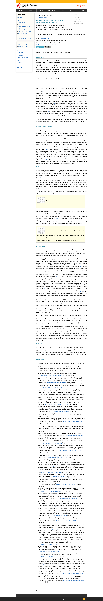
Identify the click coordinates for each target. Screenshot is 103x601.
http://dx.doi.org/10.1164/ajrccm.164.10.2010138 (53, 395)
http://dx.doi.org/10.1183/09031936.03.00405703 (50, 491)
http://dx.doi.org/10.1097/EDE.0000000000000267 (67, 498)
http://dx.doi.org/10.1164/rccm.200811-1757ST (73, 573)
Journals (31, 10)
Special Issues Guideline (23, 46)
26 (58, 276)
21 (46, 159)
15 (55, 146)
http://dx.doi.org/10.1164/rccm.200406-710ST (51, 472)
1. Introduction (41, 85)
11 (64, 104)
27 (47, 281)
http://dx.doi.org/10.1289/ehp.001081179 (48, 544)
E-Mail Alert (20, 599)
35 (69, 299)
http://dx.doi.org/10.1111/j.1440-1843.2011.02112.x (56, 404)
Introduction (20, 55)
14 (53, 146)
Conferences (52, 10)
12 (48, 111)
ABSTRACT (40, 57)
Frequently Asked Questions (24, 38)
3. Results (39, 167)
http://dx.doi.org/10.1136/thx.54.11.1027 (48, 556)
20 (66, 156)
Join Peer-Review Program (31, 599)
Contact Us (58, 596)
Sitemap (53, 596)
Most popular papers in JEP (23, 33)
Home (21, 10)
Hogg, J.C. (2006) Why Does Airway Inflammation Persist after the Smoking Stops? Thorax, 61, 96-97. (62, 363)
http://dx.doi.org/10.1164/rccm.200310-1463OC (49, 551)
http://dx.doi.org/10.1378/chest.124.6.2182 (56, 466)
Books (41, 10)
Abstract (75, 14)
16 (46, 149)
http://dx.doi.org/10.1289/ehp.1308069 (58, 515)
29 (44, 288)
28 (43, 284)
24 (80, 266)
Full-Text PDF (76, 16)
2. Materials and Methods (44, 126)
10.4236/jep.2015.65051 (41, 17)
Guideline (19, 24)
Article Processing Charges (23, 26)
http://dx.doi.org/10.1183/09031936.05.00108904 (50, 372)
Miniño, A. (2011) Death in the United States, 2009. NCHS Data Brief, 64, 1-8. (56, 377)
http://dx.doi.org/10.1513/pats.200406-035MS (66, 520)
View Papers (20, 19)
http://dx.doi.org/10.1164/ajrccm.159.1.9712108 (56, 457)
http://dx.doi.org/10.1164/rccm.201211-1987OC (67, 430)
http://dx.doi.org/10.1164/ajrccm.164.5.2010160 (56, 529)
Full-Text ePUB (76, 19)
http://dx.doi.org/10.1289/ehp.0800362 (61, 506)
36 (65, 303)
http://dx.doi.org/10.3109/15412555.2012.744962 (64, 401)
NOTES (38, 586)
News (62, 10)
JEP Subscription (21, 29)
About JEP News (21, 36)
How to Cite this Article (78, 23)
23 (72, 263)
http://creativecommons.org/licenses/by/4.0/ (46, 44)
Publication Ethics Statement (24, 35)
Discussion (19, 62)
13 (50, 111)
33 (83, 291)
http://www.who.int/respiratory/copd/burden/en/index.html (51, 375)
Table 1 (40, 177)
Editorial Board (21, 22)
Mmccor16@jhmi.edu (44, 38)
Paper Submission (21, 28)
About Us (72, 10)
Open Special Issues (22, 43)
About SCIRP (48, 596)
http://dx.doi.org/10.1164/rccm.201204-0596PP (49, 564)
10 (54, 103)
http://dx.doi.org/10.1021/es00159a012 (74, 435)
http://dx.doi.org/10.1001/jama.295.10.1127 (56, 382)
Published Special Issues (23, 44)
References (40, 359)
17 (78, 149)
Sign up (64, 599)
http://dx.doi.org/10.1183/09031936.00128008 (66, 484)
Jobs (82, 10)
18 (48, 152)
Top (18, 50)
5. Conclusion (40, 344)
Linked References (77, 21)
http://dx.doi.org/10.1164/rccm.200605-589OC (73, 421)
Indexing (19, 17)
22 (58, 213)
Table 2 (57, 218)
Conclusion (19, 65)
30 (80, 291)
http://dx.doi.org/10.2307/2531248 (57, 476)
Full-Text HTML (76, 17)
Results (19, 60)
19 (57, 154)
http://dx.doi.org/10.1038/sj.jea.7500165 (60, 411)
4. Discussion (40, 246)
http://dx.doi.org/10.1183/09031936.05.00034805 (70, 450)
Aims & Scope (20, 20)
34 (67, 299)
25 (56, 276)
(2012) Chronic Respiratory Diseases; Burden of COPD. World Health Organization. (57, 373)
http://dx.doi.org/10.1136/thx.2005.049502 (48, 365)
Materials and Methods (22, 57)
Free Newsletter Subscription (24, 31)
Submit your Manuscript (74, 599)
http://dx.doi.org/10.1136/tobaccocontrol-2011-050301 (51, 443)
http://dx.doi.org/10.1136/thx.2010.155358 (52, 387)
